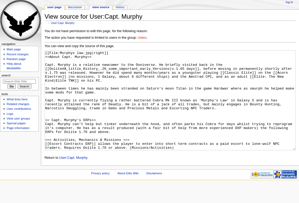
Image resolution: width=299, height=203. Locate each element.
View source (101, 7)
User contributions (19, 108)
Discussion (75, 7)
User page (54, 7)
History (120, 7)
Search (6, 75)
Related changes (18, 104)
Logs (10, 113)
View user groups (18, 118)
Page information (18, 128)
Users (142, 37)
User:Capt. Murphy (62, 22)
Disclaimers (154, 193)
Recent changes (18, 54)
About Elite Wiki (128, 193)
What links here (17, 99)
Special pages (16, 123)
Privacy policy (100, 193)
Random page (16, 59)
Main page (14, 49)
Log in (289, 2)
